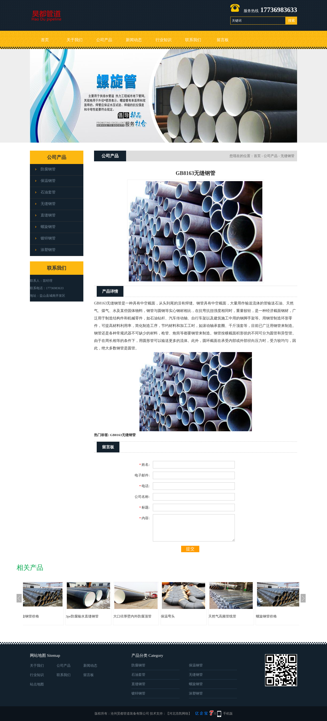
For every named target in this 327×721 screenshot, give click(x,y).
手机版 (228, 713)
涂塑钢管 (48, 250)
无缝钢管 (48, 204)
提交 (190, 549)
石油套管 (48, 192)
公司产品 (104, 40)
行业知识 (163, 40)
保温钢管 (48, 181)
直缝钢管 (48, 215)
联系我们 (193, 40)
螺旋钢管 (48, 227)
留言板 (223, 40)
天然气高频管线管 (233, 616)
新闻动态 (134, 40)
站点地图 (37, 684)
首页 (45, 40)
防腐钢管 (48, 169)
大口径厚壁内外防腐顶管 (143, 616)
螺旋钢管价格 (39, 616)
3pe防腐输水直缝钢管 (92, 616)
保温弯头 (178, 616)
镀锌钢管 (48, 238)
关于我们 (75, 40)
